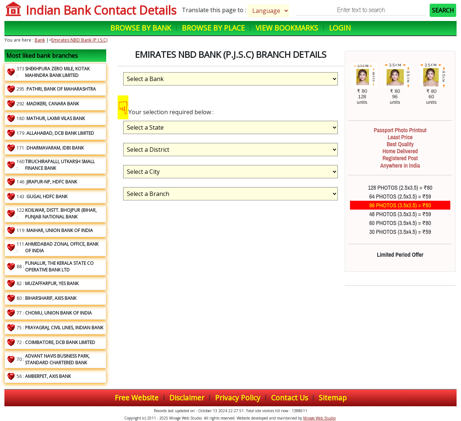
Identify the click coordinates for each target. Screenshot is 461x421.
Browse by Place (213, 28)
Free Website (137, 398)
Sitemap (333, 398)
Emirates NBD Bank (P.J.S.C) (79, 40)
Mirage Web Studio (319, 418)
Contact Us (289, 398)
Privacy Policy (237, 398)
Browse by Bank (140, 28)
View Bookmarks (287, 28)
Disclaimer (186, 398)
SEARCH (443, 10)
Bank (40, 40)
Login (340, 28)
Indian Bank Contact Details (101, 10)
